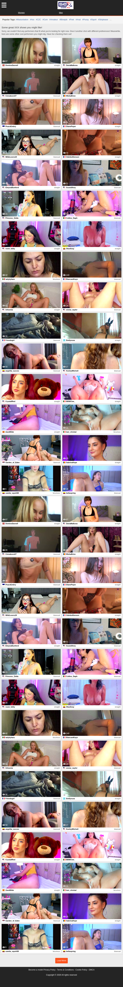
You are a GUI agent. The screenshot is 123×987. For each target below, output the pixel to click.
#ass (32, 19)
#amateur (53, 19)
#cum (45, 19)
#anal (78, 19)
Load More (61, 961)
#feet (71, 19)
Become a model (36, 970)
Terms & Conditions (65, 970)
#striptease (103, 19)
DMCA (91, 970)
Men (61, 13)
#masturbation (22, 19)
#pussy (85, 19)
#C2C (38, 19)
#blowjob (63, 19)
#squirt (93, 19)
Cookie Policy (81, 970)
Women (21, 13)
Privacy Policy (49, 970)
